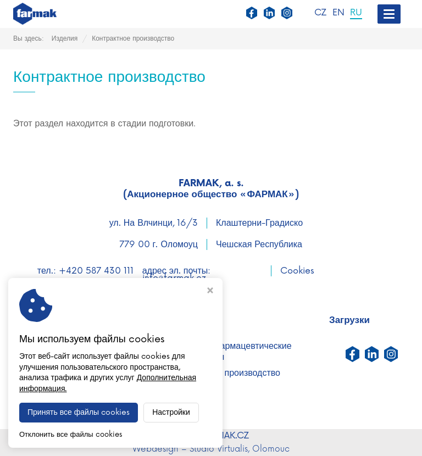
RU (356, 13)
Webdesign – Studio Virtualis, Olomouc (211, 449)
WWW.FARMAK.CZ (211, 435)
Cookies (297, 270)
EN (338, 13)
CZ (320, 13)
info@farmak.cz (174, 278)
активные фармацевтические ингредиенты (231, 351)
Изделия (64, 39)
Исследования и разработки (76, 362)
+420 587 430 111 (96, 270)
